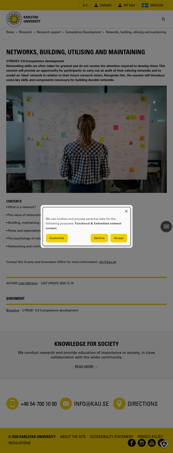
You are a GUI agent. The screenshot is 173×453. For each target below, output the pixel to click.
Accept (119, 238)
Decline (99, 238)
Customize (57, 238)
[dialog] (86, 226)
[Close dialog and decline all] (126, 209)
